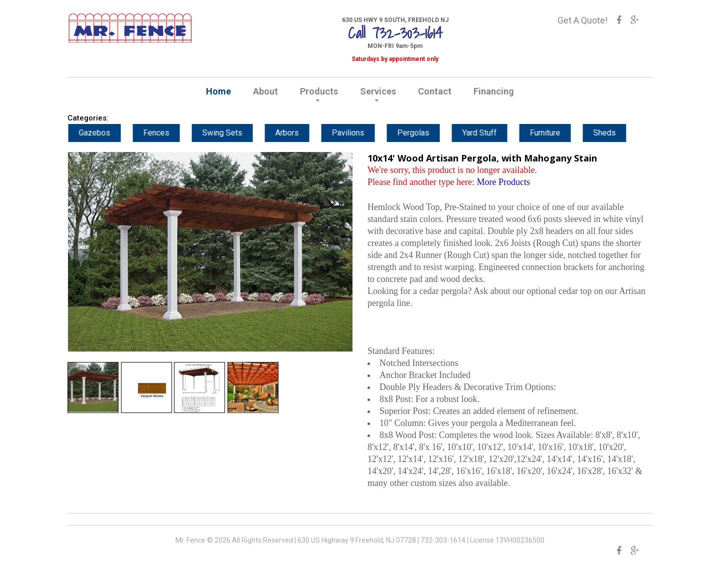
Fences (169, 133)
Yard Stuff (492, 133)
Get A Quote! (583, 20)
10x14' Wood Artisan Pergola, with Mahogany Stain (482, 158)
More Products (503, 182)
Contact (435, 91)
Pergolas (426, 133)
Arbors (300, 133)
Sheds (617, 133)
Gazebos (107, 133)
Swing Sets (235, 133)
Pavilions (360, 133)
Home (218, 91)
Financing (494, 91)
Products (319, 91)
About (265, 91)
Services (378, 91)
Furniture (557, 133)
